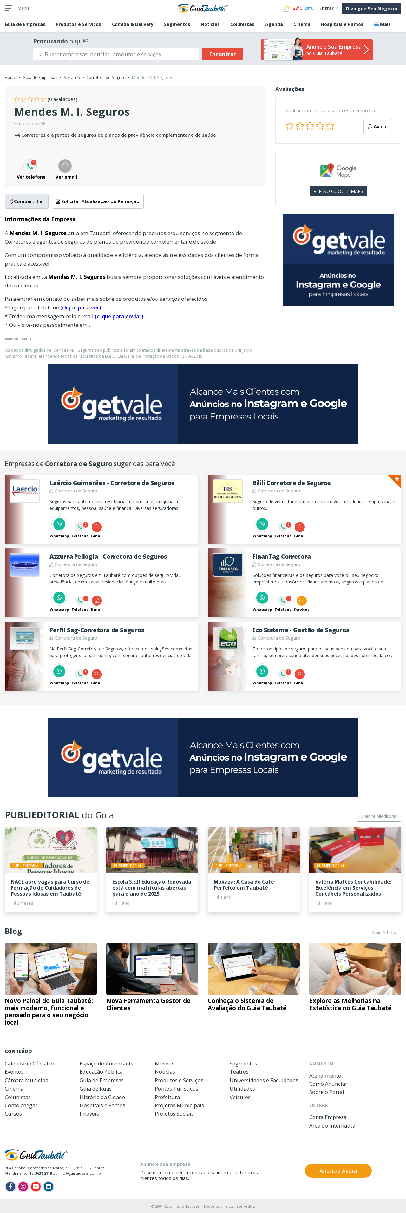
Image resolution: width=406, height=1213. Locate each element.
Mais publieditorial (378, 816)
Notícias (210, 24)
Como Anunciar (328, 1083)
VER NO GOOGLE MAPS (338, 191)
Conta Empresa (327, 1117)
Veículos (240, 1097)
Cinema (302, 24)
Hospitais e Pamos (342, 24)
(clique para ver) (80, 307)
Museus (164, 1063)
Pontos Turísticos (176, 1088)
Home (10, 77)
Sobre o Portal (326, 1092)
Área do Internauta (332, 1125)
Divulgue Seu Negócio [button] (371, 8)
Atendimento (325, 1075)
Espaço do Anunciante (107, 1063)
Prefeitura (167, 1097)
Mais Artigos (384, 932)
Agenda (274, 24)
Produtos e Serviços (78, 24)
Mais (382, 24)
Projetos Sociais (174, 1113)
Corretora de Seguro (106, 77)
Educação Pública (101, 1071)
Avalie (378, 126)
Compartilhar (26, 201)
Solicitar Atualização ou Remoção (98, 201)
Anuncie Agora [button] (338, 1171)
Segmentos (177, 24)
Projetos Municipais (179, 1105)
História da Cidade (102, 1097)
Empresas (25, 24)
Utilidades (242, 1088)
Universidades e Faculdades (264, 1080)
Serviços (72, 77)
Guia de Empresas (40, 77)
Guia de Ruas (96, 1088)
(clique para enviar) (119, 316)
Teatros (239, 1071)
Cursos (13, 1113)
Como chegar (21, 1105)
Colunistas (242, 24)
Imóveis (89, 1113)
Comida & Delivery (133, 24)
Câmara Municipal (27, 1080)
